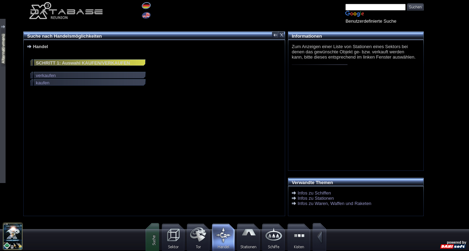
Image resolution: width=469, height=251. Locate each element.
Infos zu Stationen (316, 198)
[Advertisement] (354, 119)
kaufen (42, 82)
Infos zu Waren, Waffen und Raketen (335, 203)
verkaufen (46, 75)
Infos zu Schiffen (314, 193)
